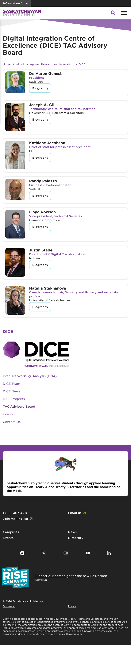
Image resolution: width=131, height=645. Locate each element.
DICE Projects (14, 399)
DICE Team (11, 383)
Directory (75, 537)
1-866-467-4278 (15, 513)
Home (6, 64)
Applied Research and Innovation (51, 64)
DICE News (11, 391)
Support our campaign (52, 576)
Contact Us (12, 421)
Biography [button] (40, 88)
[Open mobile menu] (123, 13)
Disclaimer (9, 606)
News (72, 532)
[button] (113, 14)
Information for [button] (14, 3)
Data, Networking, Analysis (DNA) (30, 376)
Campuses (11, 532)
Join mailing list (15, 518)
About (20, 64)
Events (8, 414)
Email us (74, 513)
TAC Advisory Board (19, 406)
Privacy (72, 606)
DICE (82, 64)
